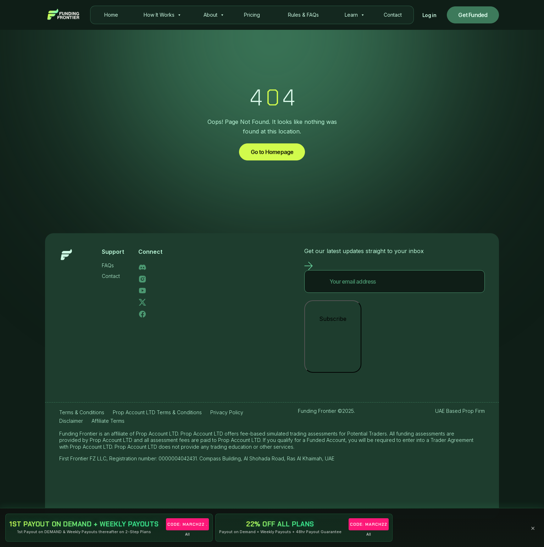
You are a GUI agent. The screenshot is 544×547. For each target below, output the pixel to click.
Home (111, 15)
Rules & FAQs (303, 15)
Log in (429, 15)
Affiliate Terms (107, 421)
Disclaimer (71, 421)
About (214, 15)
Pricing (252, 15)
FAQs (108, 265)
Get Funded (472, 14)
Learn (355, 15)
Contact (393, 15)
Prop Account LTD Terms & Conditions (157, 412)
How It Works (163, 15)
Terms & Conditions (81, 412)
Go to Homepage (272, 151)
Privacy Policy (226, 412)
